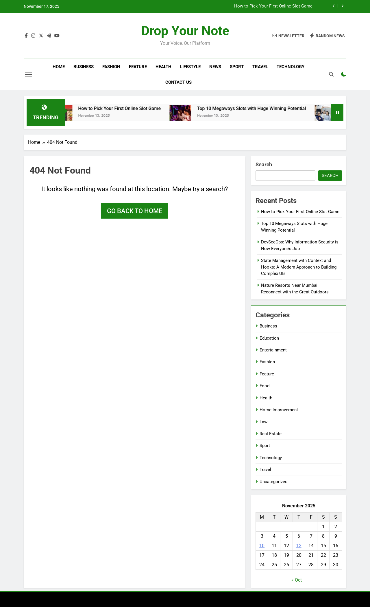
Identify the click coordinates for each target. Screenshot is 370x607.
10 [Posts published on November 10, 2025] (261, 545)
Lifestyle (190, 66)
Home (59, 66)
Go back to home (134, 211)
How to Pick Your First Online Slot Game (273, 6)
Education (269, 338)
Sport (237, 66)
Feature (138, 66)
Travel (260, 66)
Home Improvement (279, 409)
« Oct (296, 580)
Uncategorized (273, 481)
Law (263, 421)
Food (264, 385)
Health (163, 66)
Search (264, 164)
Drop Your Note (185, 30)
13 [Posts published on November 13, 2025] (298, 545)
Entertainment (273, 350)
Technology (290, 66)
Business (83, 66)
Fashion (111, 66)
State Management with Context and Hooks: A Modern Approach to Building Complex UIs (298, 267)
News (215, 66)
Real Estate (271, 433)
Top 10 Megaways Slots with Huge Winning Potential (257, 108)
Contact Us (178, 82)
